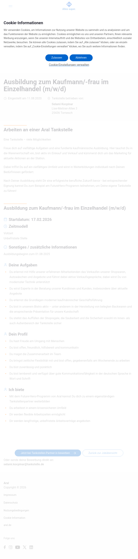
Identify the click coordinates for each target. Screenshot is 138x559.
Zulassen (56, 57)
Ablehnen (81, 57)
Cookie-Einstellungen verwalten (69, 64)
